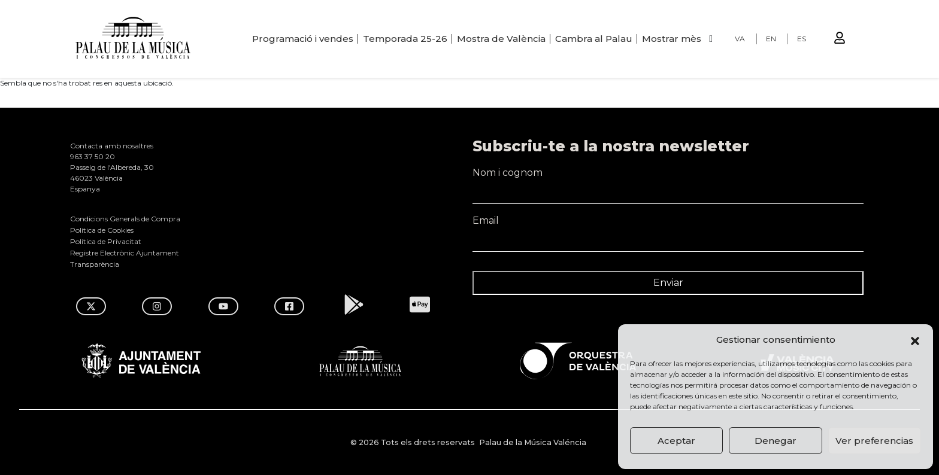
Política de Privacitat (105, 241)
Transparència (94, 264)
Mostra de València (501, 38)
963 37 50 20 (92, 156)
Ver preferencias (874, 440)
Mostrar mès (671, 38)
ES (801, 38)
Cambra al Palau (593, 38)
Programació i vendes (302, 38)
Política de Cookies (102, 230)
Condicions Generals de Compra (125, 218)
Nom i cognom (667, 178)
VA (740, 38)
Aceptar (676, 440)
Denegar (775, 440)
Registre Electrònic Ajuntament (124, 252)
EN (771, 38)
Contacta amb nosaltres (111, 145)
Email (667, 226)
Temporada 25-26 (405, 38)
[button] (915, 340)
